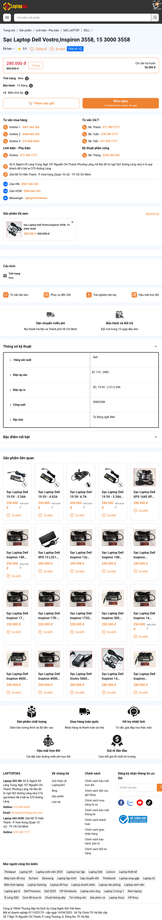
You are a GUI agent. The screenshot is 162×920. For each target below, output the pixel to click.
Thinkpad (10, 871)
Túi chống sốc (77, 897)
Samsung (48, 878)
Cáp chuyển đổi (89, 878)
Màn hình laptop (14, 884)
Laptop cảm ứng (90, 891)
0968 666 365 (30, 134)
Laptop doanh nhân (83, 884)
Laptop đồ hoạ (59, 884)
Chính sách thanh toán (95, 822)
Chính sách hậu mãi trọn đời (97, 783)
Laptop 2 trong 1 (114, 891)
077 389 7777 (111, 127)
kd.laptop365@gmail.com (26, 812)
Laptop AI (149, 878)
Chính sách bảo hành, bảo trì (94, 841)
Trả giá (36, 65)
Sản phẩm (25, 30)
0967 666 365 (30, 127)
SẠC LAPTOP (71, 30)
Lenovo (110, 871)
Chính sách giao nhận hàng (94, 831)
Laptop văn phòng (109, 884)
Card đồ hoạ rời (32, 897)
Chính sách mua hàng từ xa (94, 802)
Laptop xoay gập (129, 878)
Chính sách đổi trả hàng (96, 851)
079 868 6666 (30, 141)
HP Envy (133, 897)
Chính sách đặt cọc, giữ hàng (97, 792)
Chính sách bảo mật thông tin (97, 812)
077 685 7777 (28, 155)
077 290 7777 (108, 141)
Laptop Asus (116, 897)
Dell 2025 (50, 891)
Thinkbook (109, 878)
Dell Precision (32, 891)
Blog (54, 790)
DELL (87, 30)
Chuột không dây (55, 897)
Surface (33, 878)
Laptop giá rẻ (12, 891)
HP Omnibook (68, 891)
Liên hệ (56, 802)
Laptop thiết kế (128, 871)
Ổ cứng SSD (11, 897)
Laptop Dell (95, 871)
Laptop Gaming (37, 884)
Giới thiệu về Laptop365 (59, 783)
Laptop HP (25, 871)
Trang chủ (9, 30)
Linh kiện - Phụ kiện (47, 30)
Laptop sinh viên (134, 884)
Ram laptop (135, 891)
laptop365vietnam (36, 198)
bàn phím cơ (97, 897)
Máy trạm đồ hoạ (14, 878)
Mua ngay (120, 103)
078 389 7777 (109, 134)
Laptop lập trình (66, 878)
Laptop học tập (76, 871)
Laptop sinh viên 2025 (49, 871)
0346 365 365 (111, 155)
